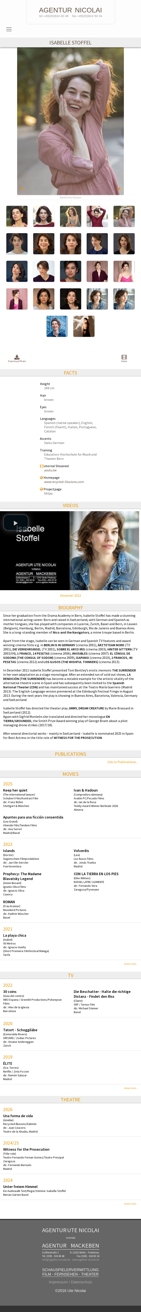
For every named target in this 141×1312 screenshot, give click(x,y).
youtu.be (50, 470)
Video (124, 358)
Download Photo (17, 359)
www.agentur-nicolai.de (85, 1259)
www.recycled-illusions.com (64, 482)
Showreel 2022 (70, 595)
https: (48, 493)
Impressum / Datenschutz (70, 1282)
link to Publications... (122, 762)
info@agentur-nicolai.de (56, 1259)
